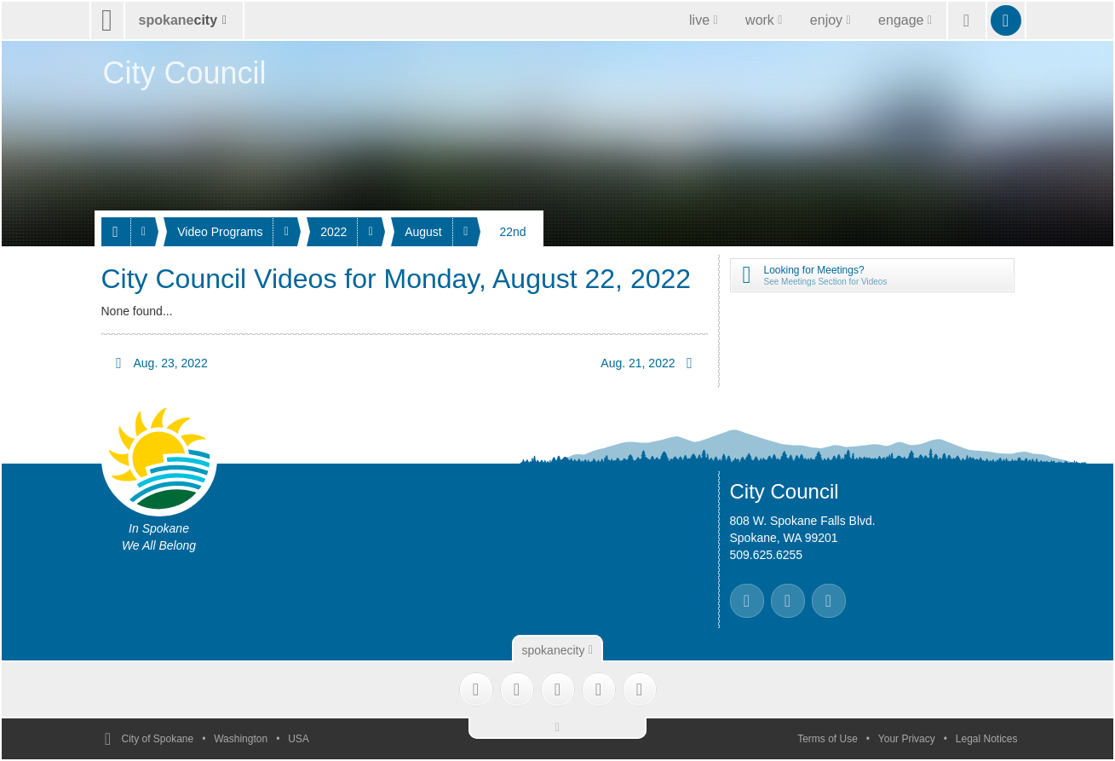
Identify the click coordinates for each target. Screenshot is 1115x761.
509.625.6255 (766, 555)
